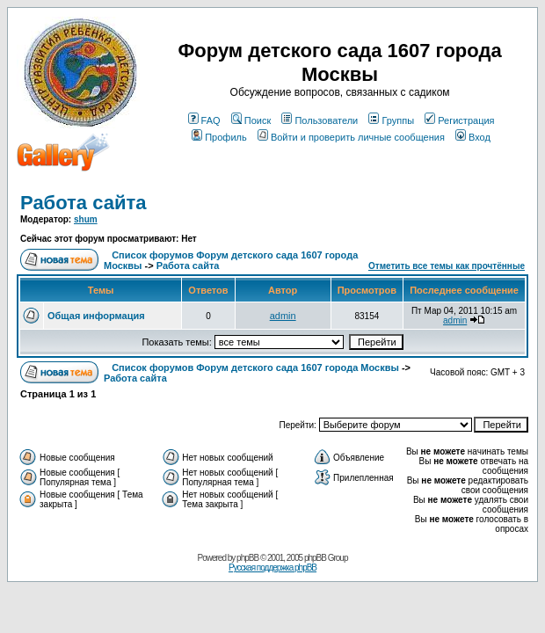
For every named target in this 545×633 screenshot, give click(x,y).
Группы (391, 120)
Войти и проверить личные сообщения (351, 137)
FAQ (204, 120)
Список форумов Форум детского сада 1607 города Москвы (255, 367)
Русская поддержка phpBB (272, 567)
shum (86, 219)
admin (283, 315)
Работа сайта (83, 203)
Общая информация (96, 315)
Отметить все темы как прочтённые (446, 266)
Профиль (219, 137)
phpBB (247, 558)
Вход (472, 137)
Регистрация (459, 120)
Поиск (251, 120)
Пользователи (319, 120)
